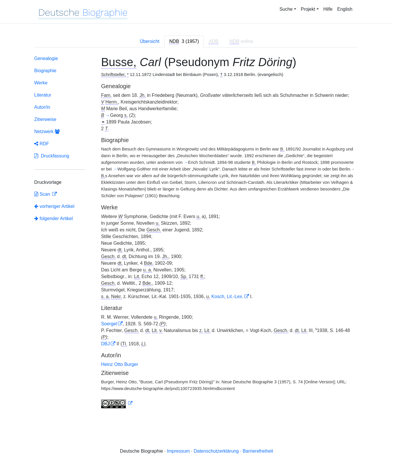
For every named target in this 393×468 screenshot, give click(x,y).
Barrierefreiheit (258, 451)
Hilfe (328, 9)
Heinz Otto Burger (119, 364)
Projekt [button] (308, 9)
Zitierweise (45, 119)
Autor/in (42, 107)
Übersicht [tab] (149, 41)
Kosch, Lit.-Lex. (227, 296)
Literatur (42, 94)
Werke (41, 82)
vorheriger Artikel (54, 206)
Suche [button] (285, 9)
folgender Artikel (53, 218)
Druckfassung (51, 155)
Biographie (45, 70)
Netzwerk (47, 131)
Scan (42, 194)
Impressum (178, 451)
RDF (41, 143)
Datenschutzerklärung (216, 451)
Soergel (109, 323)
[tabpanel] (196, 233)
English (344, 9)
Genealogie (46, 58)
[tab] (184, 41)
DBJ (105, 343)
